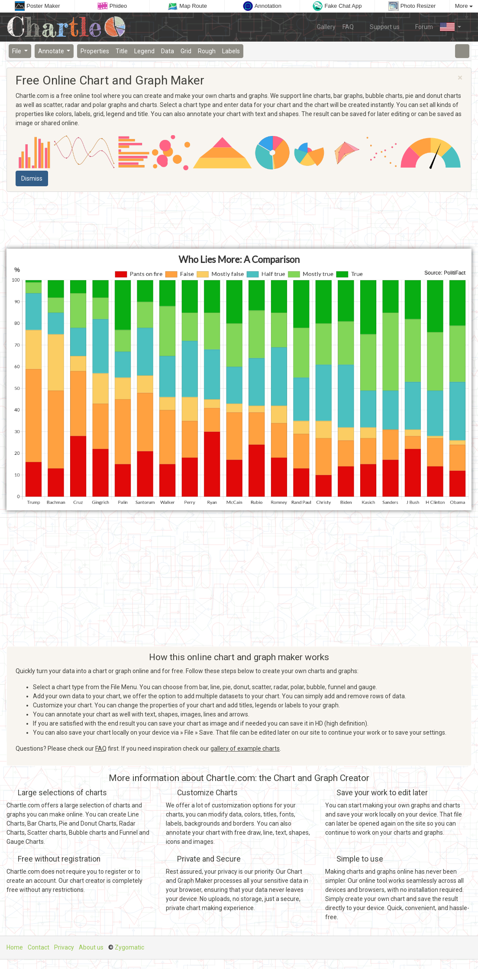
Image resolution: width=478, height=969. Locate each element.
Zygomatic (129, 947)
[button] (450, 27)
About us (91, 947)
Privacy (64, 947)
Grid (186, 51)
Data (167, 51)
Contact (38, 947)
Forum (420, 26)
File (17, 51)
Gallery (326, 26)
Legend (144, 51)
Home (14, 947)
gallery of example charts (245, 748)
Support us (380, 26)
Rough (207, 51)
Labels (231, 51)
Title (122, 51)
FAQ (348, 26)
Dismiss (31, 178)
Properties (95, 51)
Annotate (51, 51)
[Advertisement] (239, 220)
